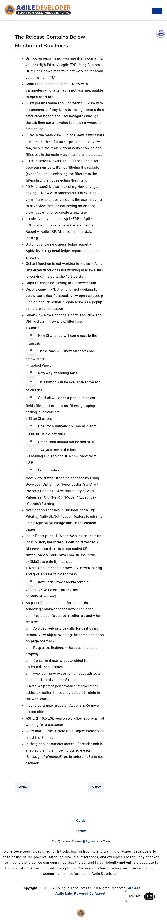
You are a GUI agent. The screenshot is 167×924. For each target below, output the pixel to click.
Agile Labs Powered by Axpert (80, 893)
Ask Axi (137, 896)
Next (96, 787)
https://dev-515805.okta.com (50, 555)
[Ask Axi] (152, 896)
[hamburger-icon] (157, 11)
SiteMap (133, 888)
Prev (22, 787)
